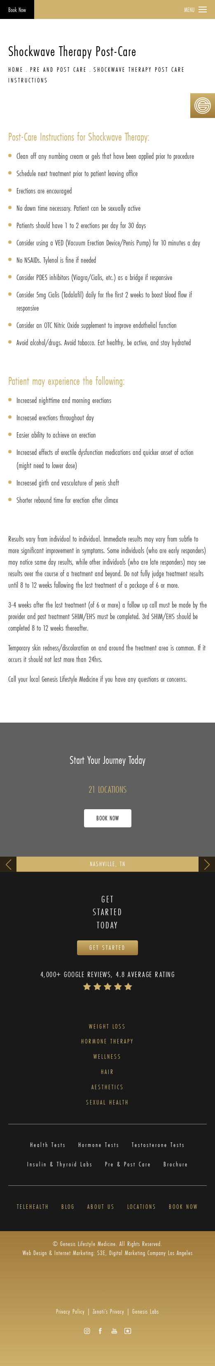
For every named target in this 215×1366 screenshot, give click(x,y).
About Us (101, 1207)
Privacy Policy (70, 1311)
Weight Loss (107, 1026)
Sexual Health (107, 1102)
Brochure (176, 1164)
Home (15, 69)
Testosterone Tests (158, 1145)
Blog (68, 1207)
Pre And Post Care (58, 69)
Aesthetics (107, 1087)
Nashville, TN (108, 864)
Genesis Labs (145, 1311)
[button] (87, 1331)
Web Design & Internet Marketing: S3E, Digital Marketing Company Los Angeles (108, 1252)
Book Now (17, 9)
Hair (107, 1072)
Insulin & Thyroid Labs (60, 1164)
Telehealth (33, 1207)
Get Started (107, 947)
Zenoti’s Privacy (108, 1311)
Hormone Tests (98, 1145)
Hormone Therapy (107, 1041)
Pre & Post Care (128, 1164)
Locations (142, 1207)
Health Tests (48, 1145)
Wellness (107, 1056)
